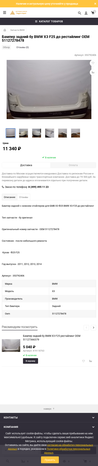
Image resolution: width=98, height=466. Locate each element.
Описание (9, 218)
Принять (50, 460)
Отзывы (23, 218)
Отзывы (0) (22, 47)
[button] (93, 349)
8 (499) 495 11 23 (38, 208)
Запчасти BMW (17, 30)
